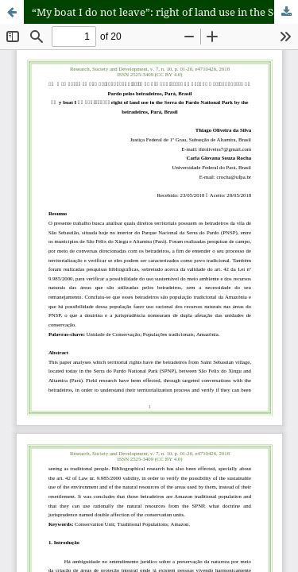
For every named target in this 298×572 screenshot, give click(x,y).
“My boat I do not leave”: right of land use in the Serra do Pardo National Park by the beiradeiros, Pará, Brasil (165, 12)
